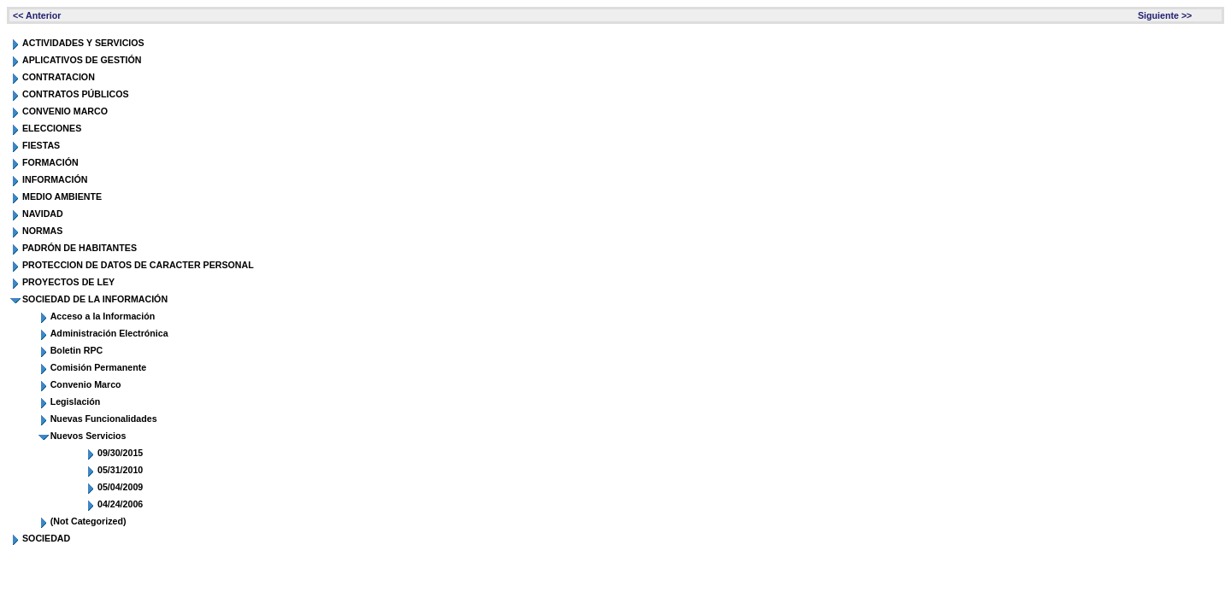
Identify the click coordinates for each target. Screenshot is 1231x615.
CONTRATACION (58, 77)
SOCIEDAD (46, 538)
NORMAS (42, 231)
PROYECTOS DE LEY (68, 282)
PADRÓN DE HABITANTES (79, 248)
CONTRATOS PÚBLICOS (75, 94)
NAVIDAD (42, 213)
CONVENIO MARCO (65, 111)
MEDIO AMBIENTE (62, 196)
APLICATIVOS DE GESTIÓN (82, 60)
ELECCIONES (51, 128)
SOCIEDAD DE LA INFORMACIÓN (95, 299)
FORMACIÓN (50, 162)
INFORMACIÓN (54, 179)
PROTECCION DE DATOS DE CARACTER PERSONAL (138, 265)
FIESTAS (41, 145)
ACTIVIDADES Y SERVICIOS (83, 43)
